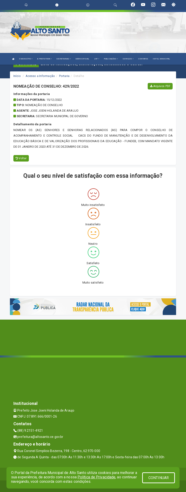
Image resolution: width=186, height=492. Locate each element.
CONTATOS (143, 59)
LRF (96, 59)
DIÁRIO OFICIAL (82, 59)
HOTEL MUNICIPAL (161, 59)
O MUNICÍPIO (26, 59)
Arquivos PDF (160, 86)
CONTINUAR (158, 478)
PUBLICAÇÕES (111, 59)
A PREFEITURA (44, 59)
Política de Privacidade (96, 477)
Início (17, 76)
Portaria (64, 76)
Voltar (21, 158)
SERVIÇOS (128, 59)
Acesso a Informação (40, 76)
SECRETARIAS (63, 59)
